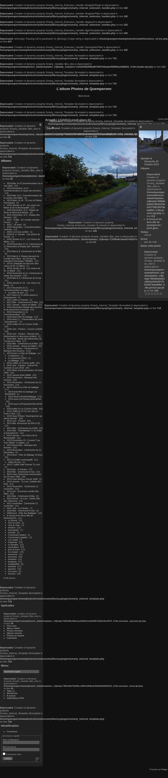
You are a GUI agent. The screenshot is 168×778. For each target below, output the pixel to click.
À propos (11, 695)
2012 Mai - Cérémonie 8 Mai (21, 496)
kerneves (12, 556)
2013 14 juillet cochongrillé (20, 459)
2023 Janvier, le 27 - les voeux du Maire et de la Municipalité (22, 206)
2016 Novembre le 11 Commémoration (16, 313)
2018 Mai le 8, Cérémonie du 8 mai (24, 278)
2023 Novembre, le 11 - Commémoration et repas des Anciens (22, 189)
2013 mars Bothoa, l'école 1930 (22, 479)
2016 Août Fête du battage (20, 317)
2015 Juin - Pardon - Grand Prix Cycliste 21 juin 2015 (21, 366)
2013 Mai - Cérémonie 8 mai (21, 471)
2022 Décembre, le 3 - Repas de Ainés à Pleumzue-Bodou (21, 211)
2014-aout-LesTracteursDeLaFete (24, 399)
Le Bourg (12, 520)
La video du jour (16, 292)
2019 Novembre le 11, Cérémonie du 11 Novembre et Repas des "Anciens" (23, 245)
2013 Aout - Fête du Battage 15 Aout (24, 455)
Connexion (12, 731)
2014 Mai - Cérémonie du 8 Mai (22, 428)
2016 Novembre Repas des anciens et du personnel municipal (23, 308)
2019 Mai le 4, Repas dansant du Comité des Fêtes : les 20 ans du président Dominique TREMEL (21, 258)
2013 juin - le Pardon (17, 469)
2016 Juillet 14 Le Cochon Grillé (22, 324)
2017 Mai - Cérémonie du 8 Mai (22, 302)
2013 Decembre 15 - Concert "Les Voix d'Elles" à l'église (22, 441)
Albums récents (14, 633)
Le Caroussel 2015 (17, 358)
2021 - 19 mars (14, 224)
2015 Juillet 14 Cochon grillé (21, 363)
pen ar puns (14, 549)
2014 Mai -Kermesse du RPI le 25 (23, 423)
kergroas (12, 561)
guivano (12, 569)
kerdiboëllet (13, 564)
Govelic (12, 532)
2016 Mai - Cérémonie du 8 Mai (22, 343)
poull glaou (13, 547)
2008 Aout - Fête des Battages (22, 513)
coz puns (12, 571)
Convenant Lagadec (18, 537)
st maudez (13, 544)
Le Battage (13, 360)
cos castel (13, 539)
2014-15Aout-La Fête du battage (23, 387)
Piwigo (164, 769)
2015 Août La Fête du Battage (21, 353)
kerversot (12, 554)
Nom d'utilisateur (11, 739)
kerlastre (12, 559)
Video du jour (14, 462)
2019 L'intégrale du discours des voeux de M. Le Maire (21, 264)
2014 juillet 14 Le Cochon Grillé (22, 408)
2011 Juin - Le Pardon (18, 508)
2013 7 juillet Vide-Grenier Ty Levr (23, 464)
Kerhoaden (13, 530)
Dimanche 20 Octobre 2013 (151, 163)
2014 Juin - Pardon (16, 421)
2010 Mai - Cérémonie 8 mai (21, 510)
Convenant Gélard (17, 535)
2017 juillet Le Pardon (17, 300)
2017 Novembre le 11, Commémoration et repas (16, 288)
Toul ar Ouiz (14, 525)
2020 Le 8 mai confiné (18, 232)
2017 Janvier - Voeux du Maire (22, 304)
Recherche (12, 693)
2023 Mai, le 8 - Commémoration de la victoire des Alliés (23, 196)
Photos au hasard (15, 635)
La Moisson (13, 355)
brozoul (12, 573)
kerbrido (12, 566)
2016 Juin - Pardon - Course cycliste (24, 329)
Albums (6, 160)
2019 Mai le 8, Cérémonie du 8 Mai (24, 251)
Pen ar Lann (14, 522)
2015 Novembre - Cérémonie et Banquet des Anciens (21, 349)
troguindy (12, 542)
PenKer (12, 527)
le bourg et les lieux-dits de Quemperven (154, 222)
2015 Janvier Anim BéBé (19, 375)
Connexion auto (12, 754)
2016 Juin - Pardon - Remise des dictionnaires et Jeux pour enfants (21, 335)
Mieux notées (13, 628)
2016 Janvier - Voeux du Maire (22, 346)
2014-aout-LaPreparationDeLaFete (25, 404)
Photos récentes (15, 630)
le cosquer (13, 552)
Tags (9, 691)
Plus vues (11, 626)
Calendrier (12, 638)
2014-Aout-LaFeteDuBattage (22, 396)
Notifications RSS (15, 698)
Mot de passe (9, 747)
